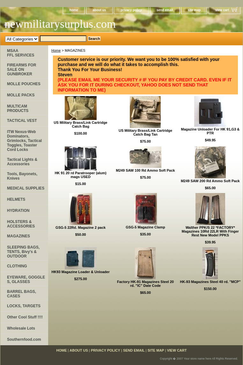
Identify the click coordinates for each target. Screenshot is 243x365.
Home (56, 50)
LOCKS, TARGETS (23, 306)
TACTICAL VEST (22, 120)
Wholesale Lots (21, 328)
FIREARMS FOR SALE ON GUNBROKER (21, 69)
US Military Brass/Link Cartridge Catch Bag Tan (145, 132)
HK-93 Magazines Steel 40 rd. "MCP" (210, 282)
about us (99, 10)
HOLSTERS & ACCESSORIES (21, 224)
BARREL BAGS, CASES (21, 293)
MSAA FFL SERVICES (20, 52)
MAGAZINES (18, 236)
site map (194, 10)
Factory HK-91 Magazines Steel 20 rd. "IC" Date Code (145, 283)
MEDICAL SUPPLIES (25, 188)
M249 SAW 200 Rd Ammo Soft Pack (210, 181)
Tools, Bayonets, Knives (22, 176)
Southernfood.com (24, 339)
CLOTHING (17, 266)
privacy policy (131, 10)
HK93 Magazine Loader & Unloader (81, 272)
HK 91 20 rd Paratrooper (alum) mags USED (81, 175)
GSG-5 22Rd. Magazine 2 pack (80, 227)
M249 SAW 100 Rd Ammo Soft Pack (145, 170)
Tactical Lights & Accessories (22, 161)
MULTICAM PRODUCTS (17, 108)
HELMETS (16, 199)
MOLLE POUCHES (23, 84)
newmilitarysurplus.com (60, 24)
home (74, 10)
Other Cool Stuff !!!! (25, 317)
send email (165, 10)
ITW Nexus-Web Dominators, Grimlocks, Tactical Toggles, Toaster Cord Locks (24, 141)
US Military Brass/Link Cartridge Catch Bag (80, 124)
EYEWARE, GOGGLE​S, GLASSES (26, 279)
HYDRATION (18, 210)
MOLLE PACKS (20, 95)
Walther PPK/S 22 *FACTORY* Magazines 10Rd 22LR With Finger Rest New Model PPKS (210, 231)
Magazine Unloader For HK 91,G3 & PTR (210, 131)
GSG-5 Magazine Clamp (145, 227)
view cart (222, 10)
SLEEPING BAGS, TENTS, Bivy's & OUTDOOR (23, 251)
